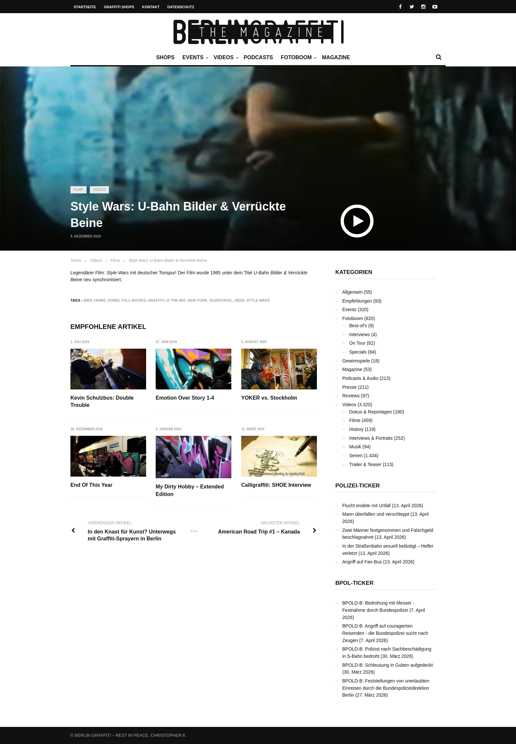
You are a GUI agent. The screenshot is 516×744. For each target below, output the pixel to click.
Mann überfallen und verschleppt (375, 514)
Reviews (351, 395)
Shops (165, 57)
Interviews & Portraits (371, 438)
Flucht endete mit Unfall (366, 505)
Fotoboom (298, 58)
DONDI (113, 300)
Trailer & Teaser (365, 464)
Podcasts (258, 57)
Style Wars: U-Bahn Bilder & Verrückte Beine (168, 260)
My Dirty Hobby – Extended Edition (190, 490)
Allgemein (352, 292)
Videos (225, 58)
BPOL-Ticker (354, 583)
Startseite (85, 7)
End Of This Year (91, 485)
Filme (78, 189)
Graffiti (156, 300)
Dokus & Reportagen (370, 411)
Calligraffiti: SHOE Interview (276, 485)
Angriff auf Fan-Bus (362, 561)
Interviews (359, 334)
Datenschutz (181, 7)
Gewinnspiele (356, 360)
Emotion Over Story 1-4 (185, 398)
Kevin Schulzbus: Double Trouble (102, 401)
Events (194, 58)
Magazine (336, 57)
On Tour (357, 343)
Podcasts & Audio (360, 378)
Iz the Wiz (176, 300)
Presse (349, 387)
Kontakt (151, 7)
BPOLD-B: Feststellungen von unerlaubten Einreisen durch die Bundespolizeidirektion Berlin (385, 688)
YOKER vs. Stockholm (269, 398)
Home (76, 260)
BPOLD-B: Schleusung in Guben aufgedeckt (387, 665)
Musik (355, 446)
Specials (358, 352)
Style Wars (258, 300)
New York (197, 300)
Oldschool (220, 300)
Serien (355, 455)
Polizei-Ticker (357, 486)
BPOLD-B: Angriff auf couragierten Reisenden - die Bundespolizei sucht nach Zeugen (385, 633)
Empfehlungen (357, 301)
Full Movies (133, 300)
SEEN (240, 300)
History (356, 429)
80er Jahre (95, 300)
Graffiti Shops (119, 7)
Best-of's (358, 325)
